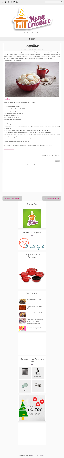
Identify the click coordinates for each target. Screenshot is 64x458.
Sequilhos (7, 99)
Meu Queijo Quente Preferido (36, 313)
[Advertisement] (32, 344)
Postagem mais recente (12, 198)
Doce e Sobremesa (38, 49)
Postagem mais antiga (51, 198)
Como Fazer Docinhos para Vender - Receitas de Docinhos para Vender (35, 321)
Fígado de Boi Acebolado (34, 299)
